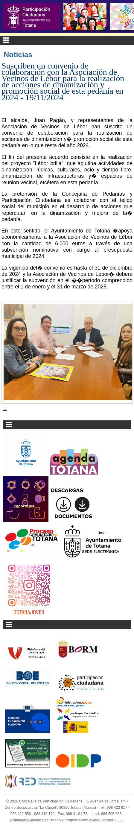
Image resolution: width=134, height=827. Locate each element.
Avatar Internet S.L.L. (106, 820)
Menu (67, 40)
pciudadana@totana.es (29, 820)
